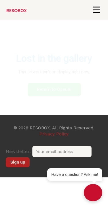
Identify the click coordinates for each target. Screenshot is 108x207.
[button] (96, 10)
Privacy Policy (54, 134)
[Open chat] (93, 192)
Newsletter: (49, 151)
